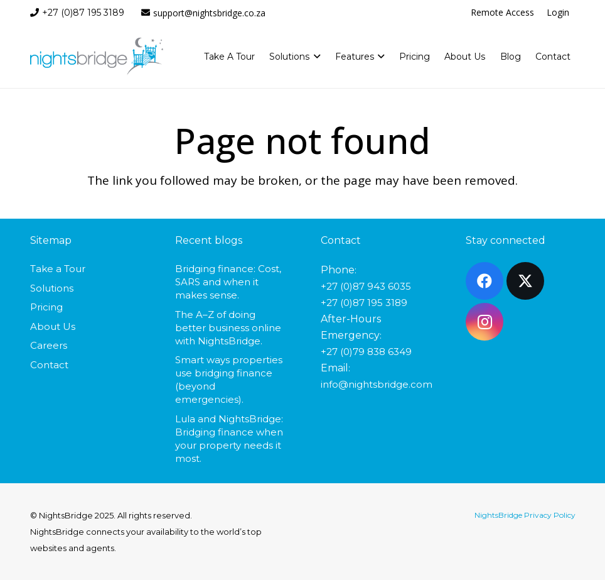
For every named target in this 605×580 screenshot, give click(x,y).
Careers (48, 345)
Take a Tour (57, 269)
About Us (52, 326)
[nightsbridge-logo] (97, 56)
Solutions (51, 288)
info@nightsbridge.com (376, 384)
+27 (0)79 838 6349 (366, 352)
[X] (525, 281)
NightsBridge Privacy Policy (525, 515)
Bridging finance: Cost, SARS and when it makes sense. (228, 282)
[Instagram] (484, 322)
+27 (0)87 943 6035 (366, 286)
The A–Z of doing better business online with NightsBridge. (228, 328)
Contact (49, 365)
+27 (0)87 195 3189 (364, 303)
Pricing (46, 307)
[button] (314, 56)
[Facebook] (484, 281)
